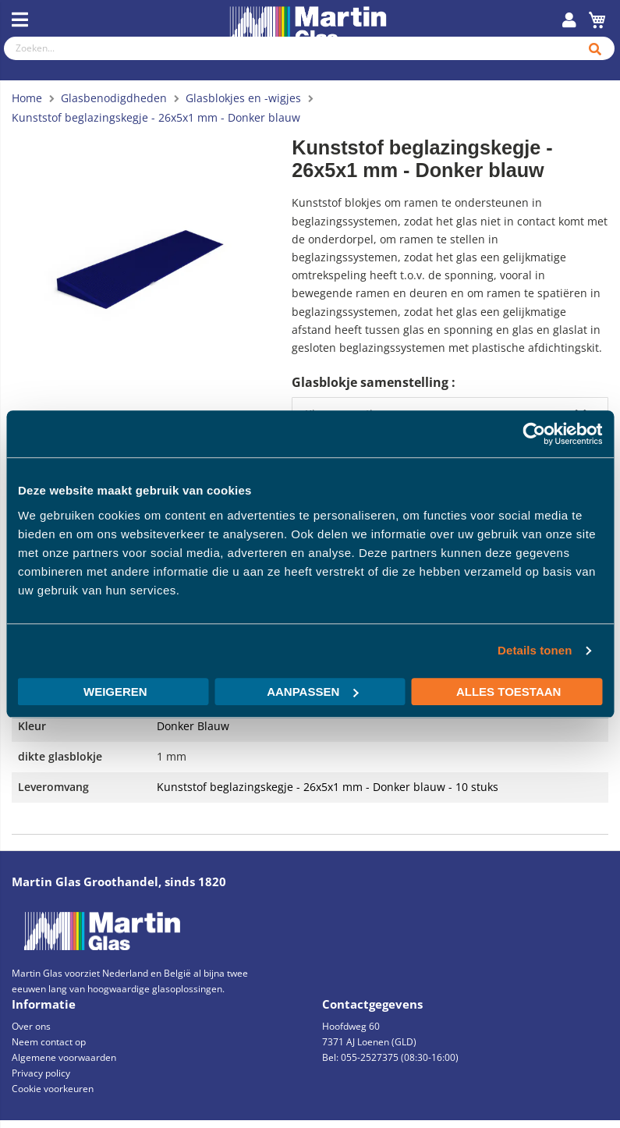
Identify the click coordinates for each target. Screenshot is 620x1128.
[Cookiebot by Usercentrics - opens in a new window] (534, 433)
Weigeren (115, 691)
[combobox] (288, 48)
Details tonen (535, 650)
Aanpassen (312, 691)
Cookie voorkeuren (53, 1088)
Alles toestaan (508, 691)
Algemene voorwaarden (64, 1057)
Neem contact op (49, 1041)
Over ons (31, 1026)
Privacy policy (41, 1073)
